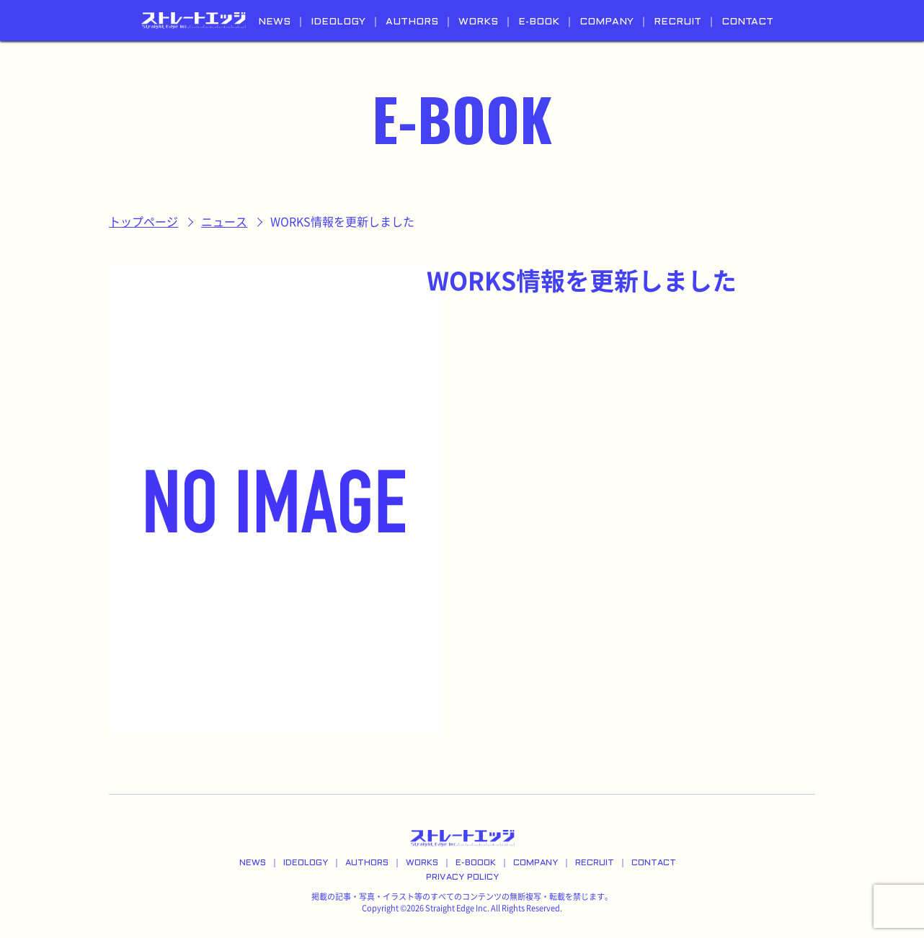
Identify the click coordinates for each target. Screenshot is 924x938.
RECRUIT (677, 22)
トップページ (143, 222)
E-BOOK (538, 22)
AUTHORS (412, 22)
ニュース (224, 222)
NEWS (274, 22)
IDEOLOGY (338, 22)
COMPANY (606, 22)
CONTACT (747, 22)
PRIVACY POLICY (462, 877)
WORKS (478, 22)
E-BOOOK (476, 863)
